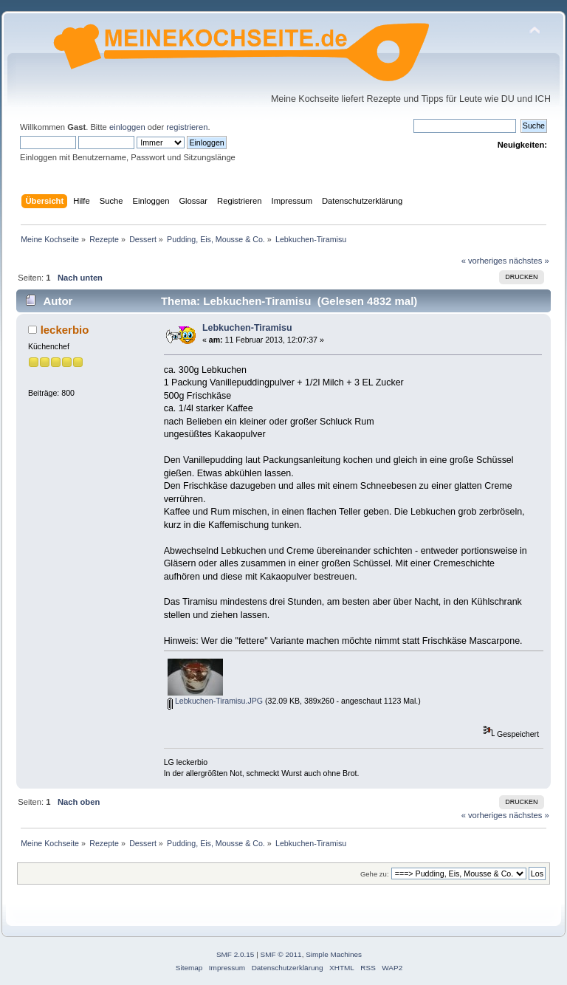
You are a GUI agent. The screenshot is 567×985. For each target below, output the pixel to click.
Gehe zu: (374, 874)
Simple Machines (334, 954)
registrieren (186, 127)
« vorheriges (484, 260)
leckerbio (65, 329)
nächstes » (529, 260)
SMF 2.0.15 (235, 954)
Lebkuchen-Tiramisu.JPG (215, 700)
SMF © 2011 (281, 954)
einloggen (127, 127)
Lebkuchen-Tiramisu (247, 328)
